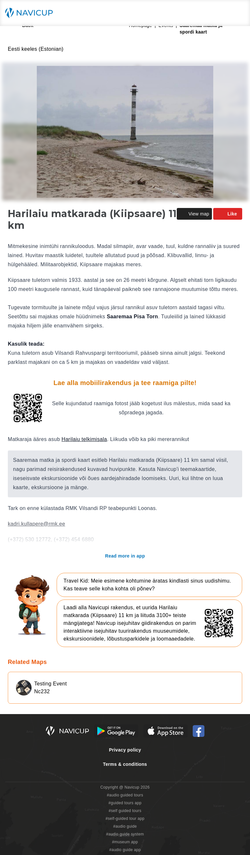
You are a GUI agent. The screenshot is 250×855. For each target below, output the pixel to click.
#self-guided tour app (124, 818)
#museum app (125, 842)
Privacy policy (125, 749)
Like (227, 214)
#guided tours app (125, 803)
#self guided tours (125, 810)
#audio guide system (125, 834)
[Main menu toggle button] (238, 13)
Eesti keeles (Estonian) (35, 49)
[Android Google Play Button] (116, 731)
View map (194, 214)
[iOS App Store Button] (166, 731)
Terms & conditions (125, 764)
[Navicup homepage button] (31, 13)
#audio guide (125, 826)
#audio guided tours (125, 795)
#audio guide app (125, 850)
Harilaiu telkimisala (84, 439)
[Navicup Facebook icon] (198, 731)
